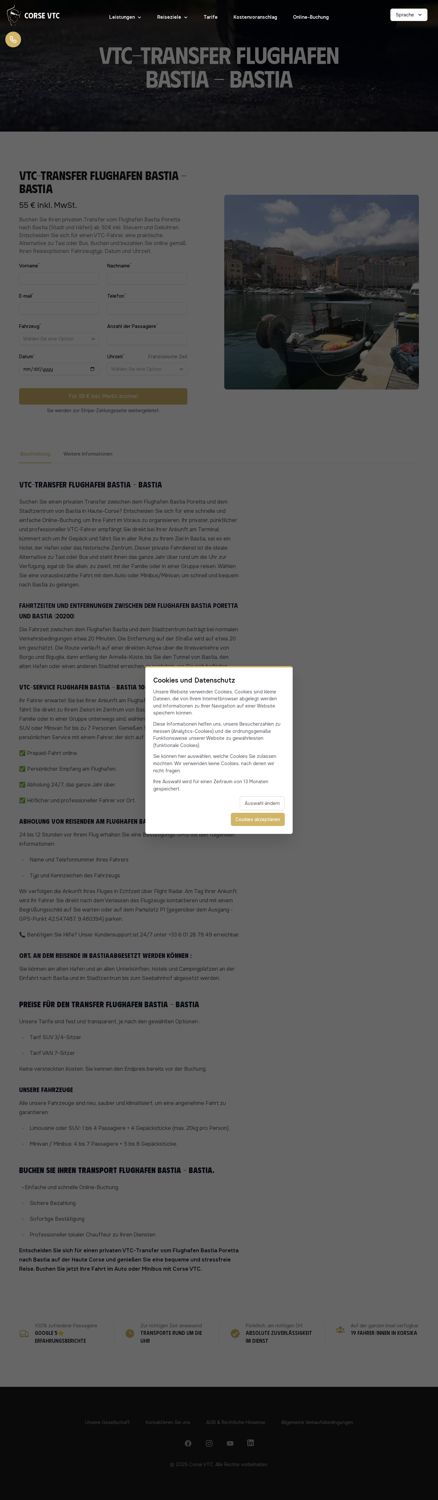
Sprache (409, 15)
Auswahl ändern (262, 803)
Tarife (211, 17)
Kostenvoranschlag (255, 17)
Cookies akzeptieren (257, 819)
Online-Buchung (311, 17)
